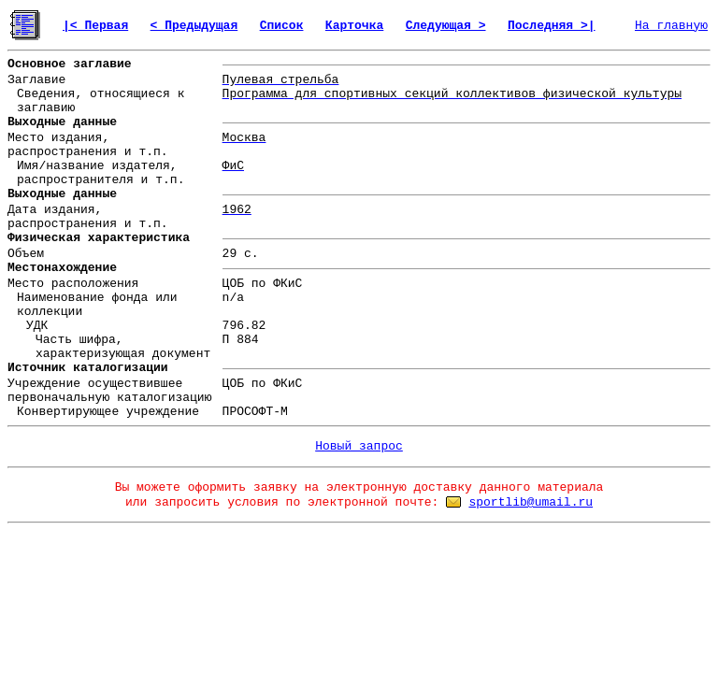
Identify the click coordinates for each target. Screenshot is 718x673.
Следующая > (446, 26)
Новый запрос (359, 446)
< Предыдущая (194, 26)
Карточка (354, 26)
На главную (671, 26)
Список (282, 26)
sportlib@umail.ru (530, 502)
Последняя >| (552, 26)
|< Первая (95, 26)
